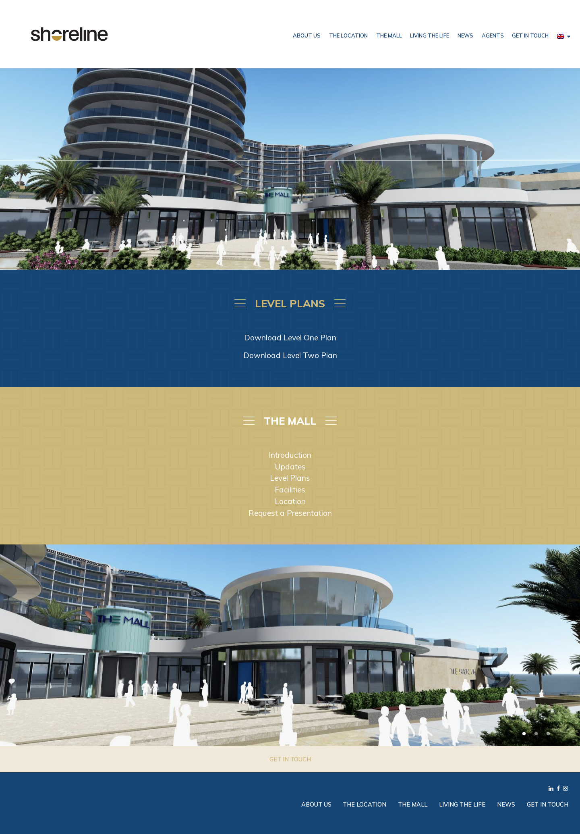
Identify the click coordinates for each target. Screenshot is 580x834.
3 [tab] (548, 734)
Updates (290, 466)
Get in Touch (530, 35)
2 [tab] (536, 734)
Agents (493, 35)
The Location (348, 35)
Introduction (290, 455)
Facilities (290, 489)
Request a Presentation (290, 513)
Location (290, 501)
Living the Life (429, 35)
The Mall (389, 35)
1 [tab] (524, 734)
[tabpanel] (290, 645)
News (465, 35)
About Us (307, 35)
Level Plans (290, 478)
